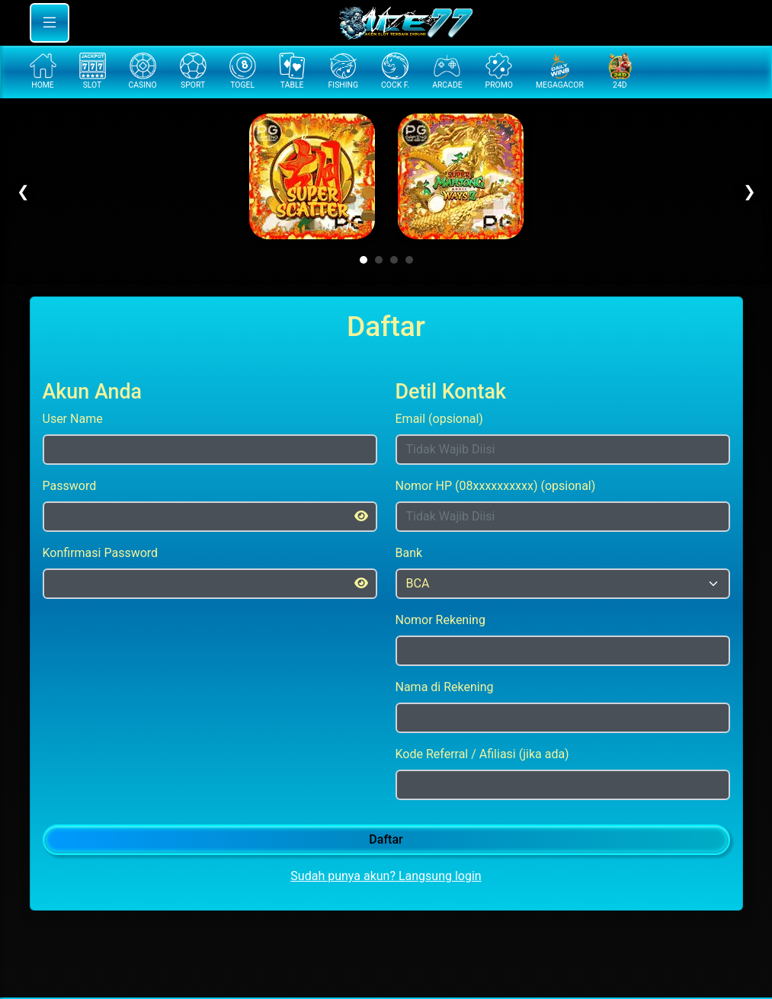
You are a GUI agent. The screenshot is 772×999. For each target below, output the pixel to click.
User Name (73, 418)
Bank (409, 553)
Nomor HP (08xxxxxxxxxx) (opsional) (496, 486)
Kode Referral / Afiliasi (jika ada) (482, 754)
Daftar (385, 839)
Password (70, 486)
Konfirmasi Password (101, 553)
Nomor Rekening (440, 620)
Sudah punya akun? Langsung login (385, 876)
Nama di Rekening (445, 687)
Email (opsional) (439, 418)
